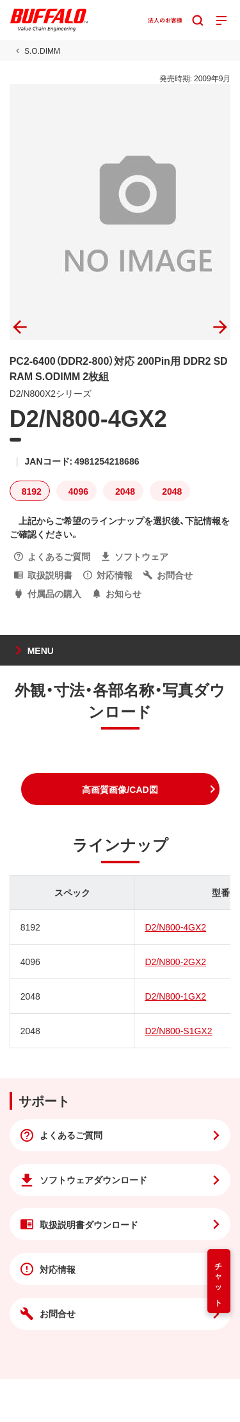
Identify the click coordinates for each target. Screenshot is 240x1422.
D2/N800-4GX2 (175, 926)
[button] (120, 789)
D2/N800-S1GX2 (178, 1030)
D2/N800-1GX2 (175, 995)
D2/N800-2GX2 (175, 961)
